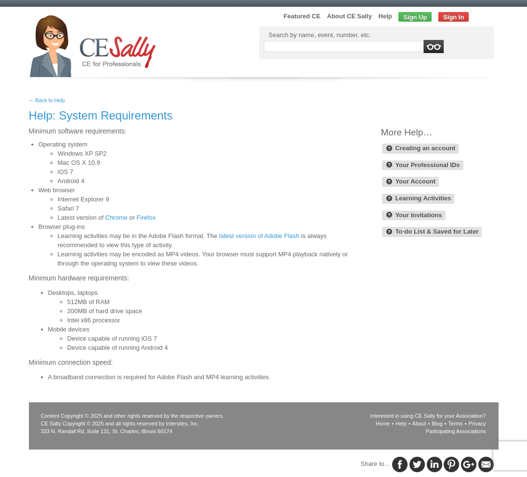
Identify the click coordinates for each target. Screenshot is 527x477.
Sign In (453, 17)
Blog (437, 423)
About (419, 423)
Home (383, 423)
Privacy (477, 423)
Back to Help (50, 100)
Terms (455, 423)
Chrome (116, 217)
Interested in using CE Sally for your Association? (428, 416)
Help (385, 16)
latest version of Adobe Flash (259, 235)
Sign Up (415, 17)
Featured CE (302, 16)
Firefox (146, 217)
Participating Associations (456, 431)
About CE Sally (349, 16)
